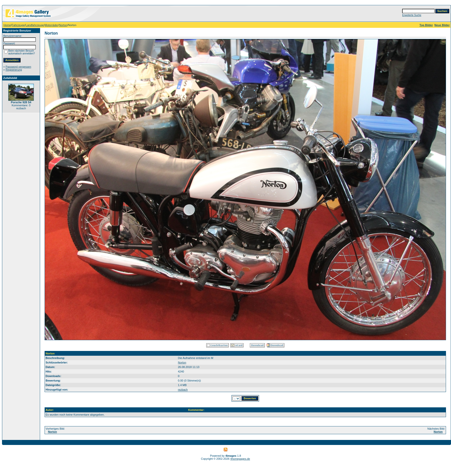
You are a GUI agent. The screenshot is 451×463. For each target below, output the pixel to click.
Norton (63, 25)
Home (7, 25)
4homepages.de (240, 458)
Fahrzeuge (18, 25)
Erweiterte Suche (411, 15)
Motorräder (51, 25)
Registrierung (14, 69)
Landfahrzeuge (35, 25)
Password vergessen (18, 66)
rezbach (183, 389)
